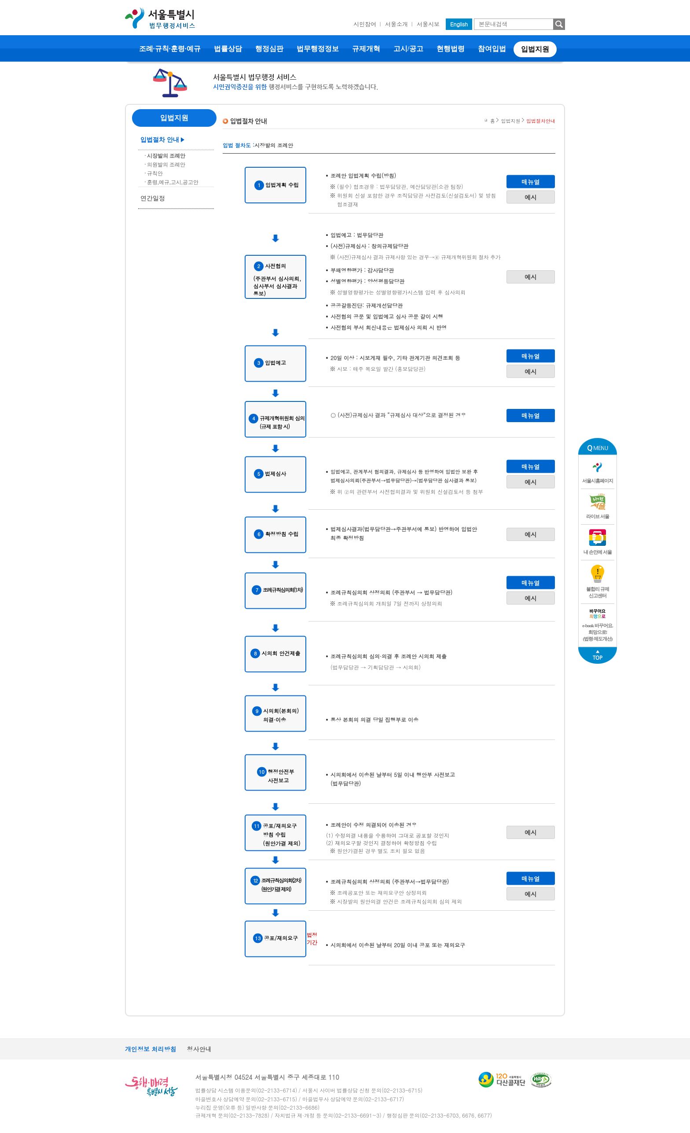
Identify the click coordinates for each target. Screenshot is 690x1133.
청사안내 (199, 1049)
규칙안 (155, 173)
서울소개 (396, 24)
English (459, 24)
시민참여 (364, 24)
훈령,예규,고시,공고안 (172, 182)
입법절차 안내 (159, 139)
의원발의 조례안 (166, 165)
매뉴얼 (530, 181)
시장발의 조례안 (166, 156)
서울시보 (428, 24)
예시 (531, 196)
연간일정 (152, 198)
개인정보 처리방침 (150, 1049)
